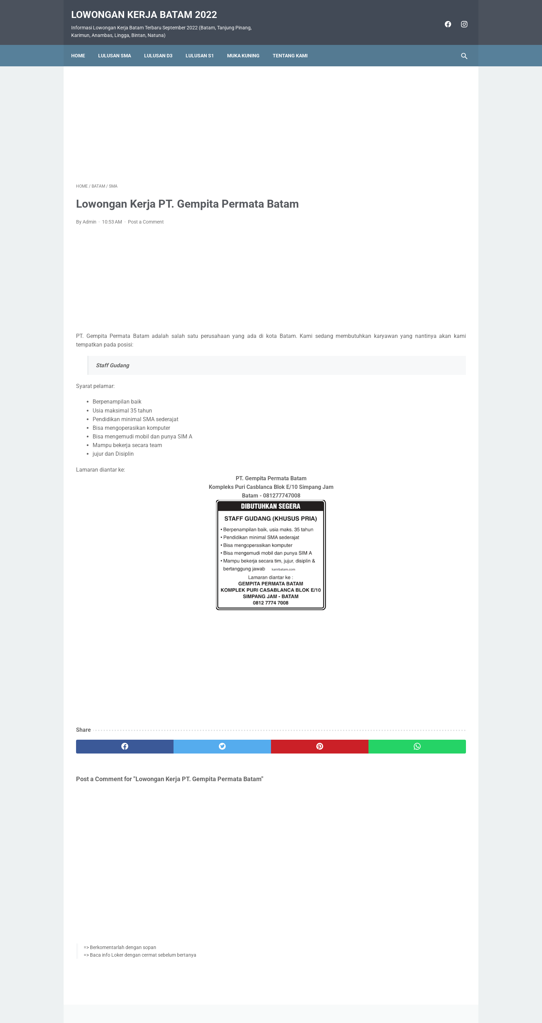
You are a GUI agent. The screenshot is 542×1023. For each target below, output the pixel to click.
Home (83, 44)
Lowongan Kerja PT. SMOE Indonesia (413, 351)
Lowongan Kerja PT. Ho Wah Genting (413, 392)
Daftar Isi (298, 998)
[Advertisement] (206, 115)
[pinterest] (239, 740)
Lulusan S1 (204, 44)
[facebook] (442, 16)
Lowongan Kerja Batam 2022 (149, 7)
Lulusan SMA (119, 44)
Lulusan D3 (163, 44)
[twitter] (174, 740)
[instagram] (458, 16)
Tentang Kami (295, 44)
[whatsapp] (304, 740)
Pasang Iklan (268, 998)
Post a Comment (146, 215)
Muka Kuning (248, 44)
